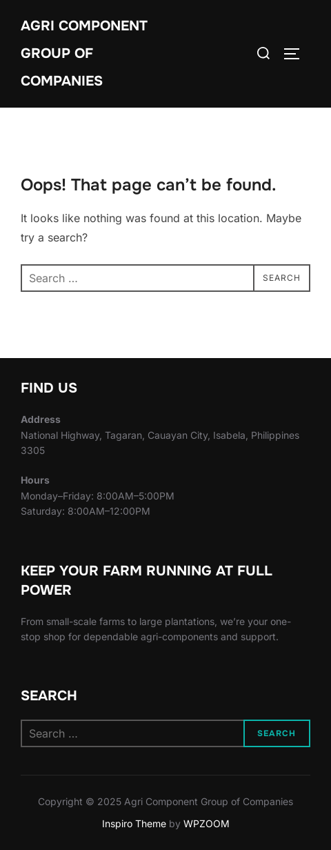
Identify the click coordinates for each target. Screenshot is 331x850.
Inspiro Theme (134, 823)
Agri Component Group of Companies (84, 53)
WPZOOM (206, 823)
